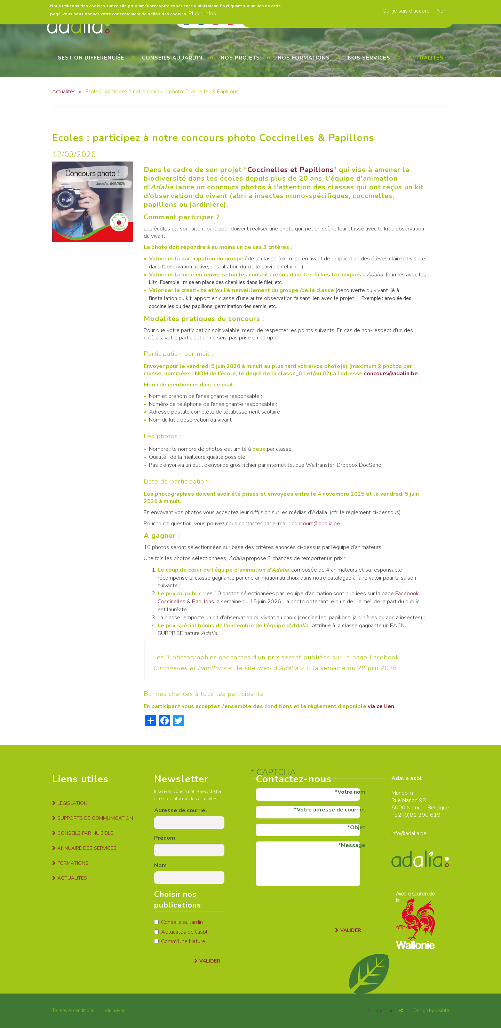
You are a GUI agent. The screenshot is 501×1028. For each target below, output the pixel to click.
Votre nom (351, 792)
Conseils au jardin (172, 57)
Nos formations (304, 57)
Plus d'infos (202, 13)
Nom (160, 865)
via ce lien (381, 706)
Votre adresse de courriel (331, 810)
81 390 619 (425, 815)
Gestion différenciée (90, 57)
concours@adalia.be (391, 373)
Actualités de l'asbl (180, 932)
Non (441, 11)
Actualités (426, 57)
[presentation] (308, 904)
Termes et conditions (73, 1010)
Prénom (164, 838)
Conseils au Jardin (178, 922)
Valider (209, 961)
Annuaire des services (87, 848)
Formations (72, 863)
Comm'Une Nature (179, 941)
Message (353, 845)
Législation (72, 803)
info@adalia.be (409, 833)
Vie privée (115, 1010)
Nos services (369, 57)
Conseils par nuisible (85, 833)
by (431, 1010)
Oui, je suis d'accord (406, 11)
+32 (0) (400, 815)
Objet (357, 827)
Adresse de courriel (180, 810)
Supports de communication (95, 818)
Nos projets (240, 57)
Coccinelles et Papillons (290, 169)
